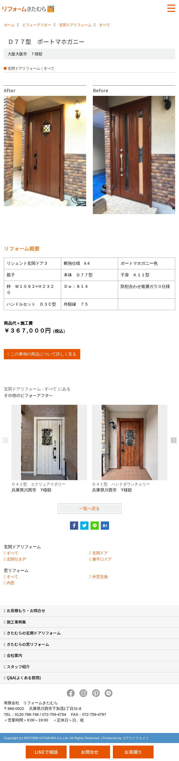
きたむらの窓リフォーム (28, 644)
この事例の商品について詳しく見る (43, 354)
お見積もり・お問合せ (26, 610)
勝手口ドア (102, 559)
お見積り (133, 752)
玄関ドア (100, 553)
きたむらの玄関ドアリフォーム (34, 633)
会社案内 (14, 655)
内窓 (10, 583)
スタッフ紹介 (18, 666)
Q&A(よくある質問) (24, 677)
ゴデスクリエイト (135, 738)
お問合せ (90, 752)
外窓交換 (100, 576)
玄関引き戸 (16, 559)
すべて (12, 553)
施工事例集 (16, 622)
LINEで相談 (46, 752)
